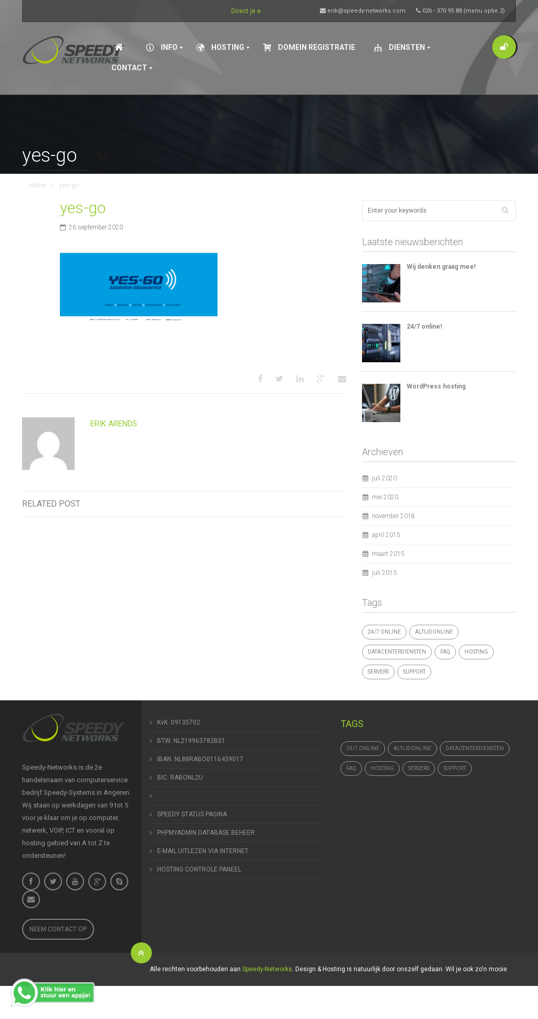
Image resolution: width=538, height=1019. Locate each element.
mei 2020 (385, 497)
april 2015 (386, 535)
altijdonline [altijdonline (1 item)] (434, 632)
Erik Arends (113, 423)
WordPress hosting (436, 386)
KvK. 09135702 (178, 722)
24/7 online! (424, 326)
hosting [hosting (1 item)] (476, 652)
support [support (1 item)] (414, 672)
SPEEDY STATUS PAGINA (192, 814)
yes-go (83, 207)
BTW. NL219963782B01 (191, 740)
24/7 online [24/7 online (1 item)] (384, 632)
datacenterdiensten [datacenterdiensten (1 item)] (397, 652)
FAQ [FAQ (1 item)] (445, 652)
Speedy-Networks (267, 969)
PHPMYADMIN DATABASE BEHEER (206, 832)
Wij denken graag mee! (441, 266)
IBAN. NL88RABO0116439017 (200, 759)
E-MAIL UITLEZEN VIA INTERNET (203, 851)
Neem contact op (58, 929)
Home (37, 185)
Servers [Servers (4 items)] (378, 672)
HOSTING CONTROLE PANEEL (199, 869)
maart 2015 (388, 554)
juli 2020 (384, 478)
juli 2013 (384, 572)
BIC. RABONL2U (180, 777)
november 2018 (393, 516)
